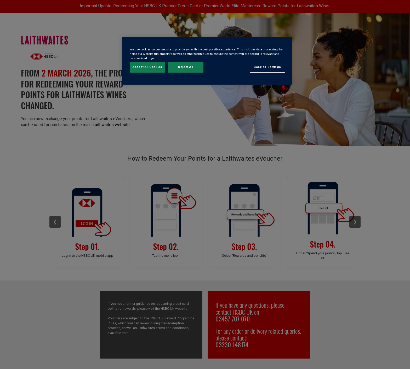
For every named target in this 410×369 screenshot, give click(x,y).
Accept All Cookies (147, 67)
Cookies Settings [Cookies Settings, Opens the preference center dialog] (267, 67)
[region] (207, 61)
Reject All (185, 67)
